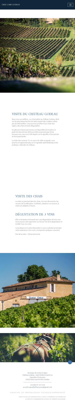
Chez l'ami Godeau (8, 4)
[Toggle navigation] (70, 5)
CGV (22, 392)
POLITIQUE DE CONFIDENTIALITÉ (53, 392)
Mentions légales (32, 392)
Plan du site (15, 392)
